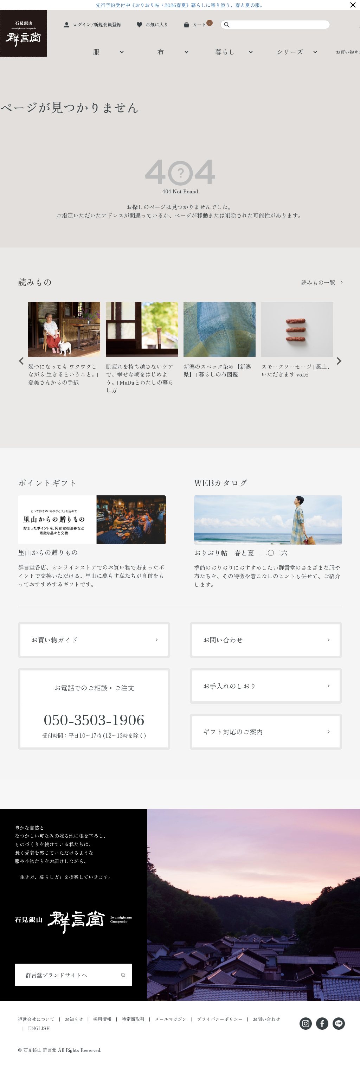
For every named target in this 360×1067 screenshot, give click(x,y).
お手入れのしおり (229, 685)
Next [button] (336, 366)
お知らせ (74, 1019)
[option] (64, 347)
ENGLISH (39, 1028)
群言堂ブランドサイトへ (56, 975)
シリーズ (289, 51)
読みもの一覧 (318, 282)
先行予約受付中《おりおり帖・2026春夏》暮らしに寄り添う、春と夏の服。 (180, 4)
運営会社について (36, 1019)
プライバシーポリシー (220, 1019)
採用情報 (102, 1019)
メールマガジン (171, 1019)
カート (199, 24)
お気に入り (157, 24)
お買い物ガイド (54, 639)
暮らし (225, 51)
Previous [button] (19, 366)
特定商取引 (133, 1019)
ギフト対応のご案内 (233, 731)
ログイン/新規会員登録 (97, 24)
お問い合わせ (223, 639)
